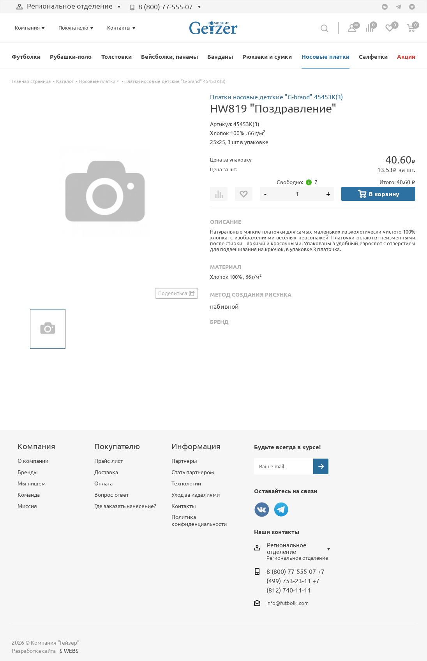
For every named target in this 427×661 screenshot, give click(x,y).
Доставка (106, 472)
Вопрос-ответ (111, 495)
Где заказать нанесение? (125, 506)
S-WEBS (69, 651)
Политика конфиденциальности (199, 520)
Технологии (186, 483)
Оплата (103, 483)
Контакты (183, 506)
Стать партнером (192, 472)
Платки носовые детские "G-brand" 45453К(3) (276, 96)
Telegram (281, 509)
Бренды (28, 472)
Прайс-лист (108, 461)
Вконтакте (262, 509)
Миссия (27, 506)
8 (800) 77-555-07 (165, 7)
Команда (29, 495)
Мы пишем (32, 483)
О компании (33, 461)
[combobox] (68, 7)
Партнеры (184, 461)
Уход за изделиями (195, 495)
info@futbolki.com (287, 603)
